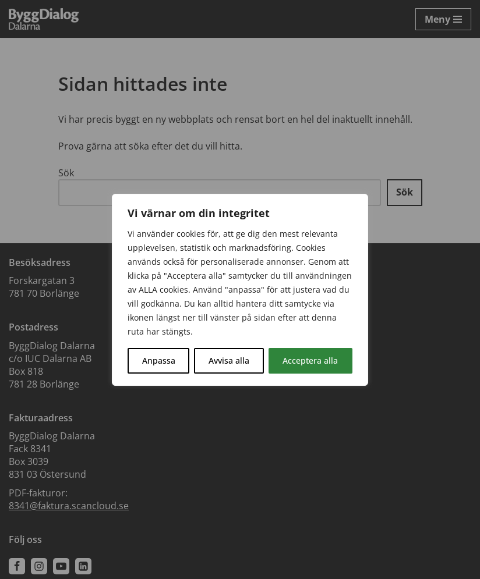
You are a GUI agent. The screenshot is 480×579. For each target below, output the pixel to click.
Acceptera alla (310, 360)
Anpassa (158, 360)
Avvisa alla (229, 360)
